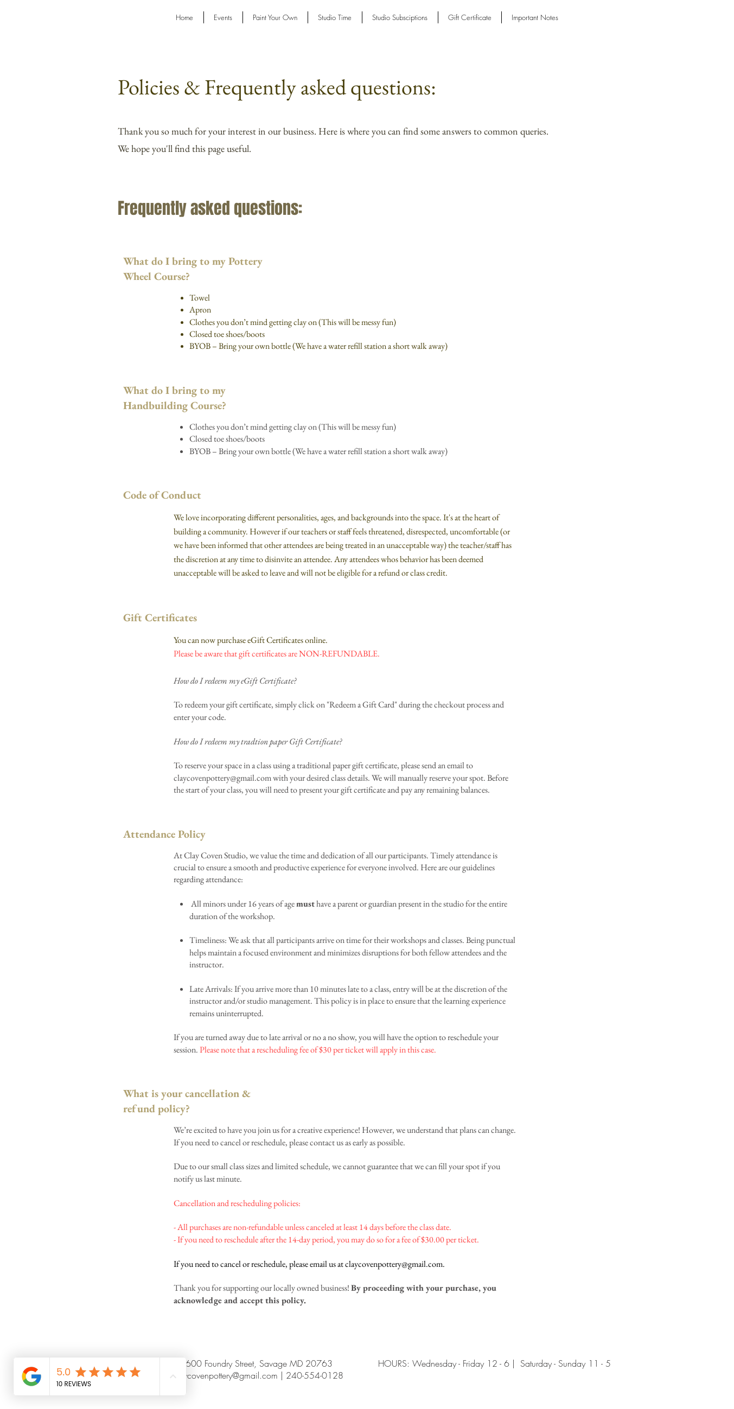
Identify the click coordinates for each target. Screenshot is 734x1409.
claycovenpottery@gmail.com (222, 777)
